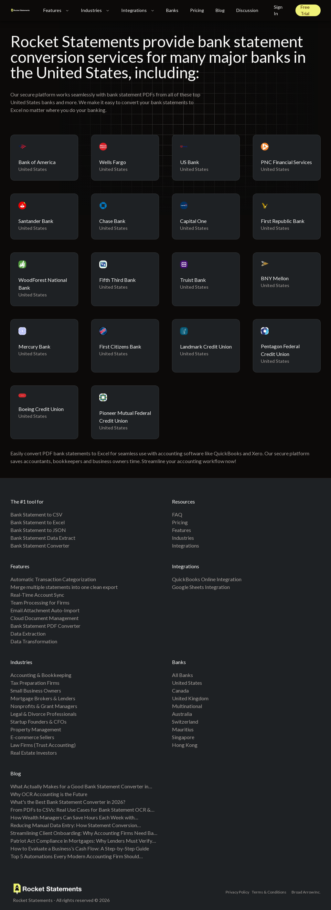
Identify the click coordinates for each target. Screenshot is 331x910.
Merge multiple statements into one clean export (64, 587)
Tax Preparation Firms (34, 683)
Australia (182, 714)
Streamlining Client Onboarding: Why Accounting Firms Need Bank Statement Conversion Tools (84, 833)
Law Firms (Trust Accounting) (43, 745)
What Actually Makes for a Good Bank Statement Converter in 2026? (79, 786)
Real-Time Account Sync (37, 595)
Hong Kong (185, 745)
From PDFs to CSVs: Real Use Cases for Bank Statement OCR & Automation (80, 810)
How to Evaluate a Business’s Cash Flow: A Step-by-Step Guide (79, 848)
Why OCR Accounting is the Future (48, 794)
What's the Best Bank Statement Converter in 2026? (67, 802)
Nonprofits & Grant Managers (43, 706)
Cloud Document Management (44, 618)
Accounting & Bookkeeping (40, 675)
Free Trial (305, 10)
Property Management (35, 729)
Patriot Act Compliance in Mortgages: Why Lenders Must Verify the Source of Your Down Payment (81, 841)
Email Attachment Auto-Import (45, 610)
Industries (95, 10)
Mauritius (183, 729)
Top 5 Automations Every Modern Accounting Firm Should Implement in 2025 (74, 856)
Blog (220, 10)
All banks (182, 675)
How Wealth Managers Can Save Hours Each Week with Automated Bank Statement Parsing (72, 817)
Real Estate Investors (33, 752)
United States (187, 683)
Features (56, 10)
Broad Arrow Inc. (306, 892)
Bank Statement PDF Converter (45, 626)
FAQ (177, 514)
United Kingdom (190, 698)
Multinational (187, 706)
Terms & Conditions (269, 892)
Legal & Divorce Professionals (43, 714)
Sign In (278, 10)
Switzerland (185, 721)
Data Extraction (28, 633)
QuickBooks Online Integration (206, 579)
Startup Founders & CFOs (38, 721)
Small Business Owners (35, 690)
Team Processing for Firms (39, 602)
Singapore (183, 737)
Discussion (247, 10)
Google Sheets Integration (201, 587)
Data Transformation (33, 641)
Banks (172, 10)
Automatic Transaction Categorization (53, 579)
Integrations (138, 10)
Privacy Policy (237, 892)
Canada (180, 690)
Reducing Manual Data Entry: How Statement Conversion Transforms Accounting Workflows (73, 825)
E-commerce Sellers (32, 737)
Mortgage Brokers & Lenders (42, 698)
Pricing (197, 10)
